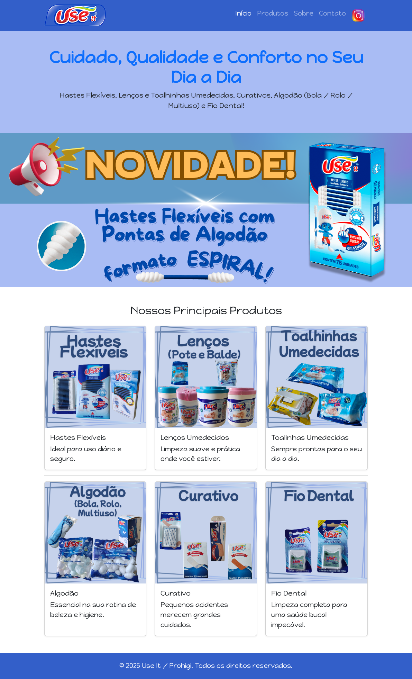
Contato (332, 13)
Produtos (272, 13)
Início (243, 13)
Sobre (303, 13)
